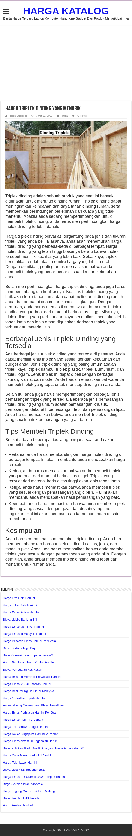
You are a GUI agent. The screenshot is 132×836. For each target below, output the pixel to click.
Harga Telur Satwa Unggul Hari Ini (25, 727)
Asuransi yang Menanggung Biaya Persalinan (33, 705)
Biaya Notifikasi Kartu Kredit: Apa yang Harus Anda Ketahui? (43, 748)
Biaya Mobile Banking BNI (20, 619)
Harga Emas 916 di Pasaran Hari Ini (27, 684)
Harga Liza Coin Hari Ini (19, 598)
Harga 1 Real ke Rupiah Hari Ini (24, 698)
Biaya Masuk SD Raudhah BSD (24, 769)
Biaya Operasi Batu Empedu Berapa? (28, 655)
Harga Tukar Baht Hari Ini (20, 605)
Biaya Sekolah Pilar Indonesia (23, 784)
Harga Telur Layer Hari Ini (20, 762)
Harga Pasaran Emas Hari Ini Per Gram (29, 641)
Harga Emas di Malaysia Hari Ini (24, 634)
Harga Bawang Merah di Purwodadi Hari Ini (32, 676)
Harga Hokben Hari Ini (18, 805)
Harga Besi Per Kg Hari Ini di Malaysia (28, 691)
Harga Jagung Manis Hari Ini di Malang (29, 791)
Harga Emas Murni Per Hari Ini (23, 626)
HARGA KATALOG (66, 10)
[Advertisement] (66, 63)
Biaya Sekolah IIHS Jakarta (21, 798)
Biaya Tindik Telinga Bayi (19, 648)
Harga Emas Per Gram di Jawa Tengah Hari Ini (34, 777)
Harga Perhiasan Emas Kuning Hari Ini (28, 662)
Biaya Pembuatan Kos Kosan (22, 669)
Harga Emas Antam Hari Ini (21, 612)
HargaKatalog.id (18, 115)
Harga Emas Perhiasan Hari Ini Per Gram (30, 712)
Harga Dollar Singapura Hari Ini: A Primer (30, 734)
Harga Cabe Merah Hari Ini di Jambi (27, 755)
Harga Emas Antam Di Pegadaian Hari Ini (30, 741)
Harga (64, 115)
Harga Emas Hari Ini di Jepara (23, 719)
